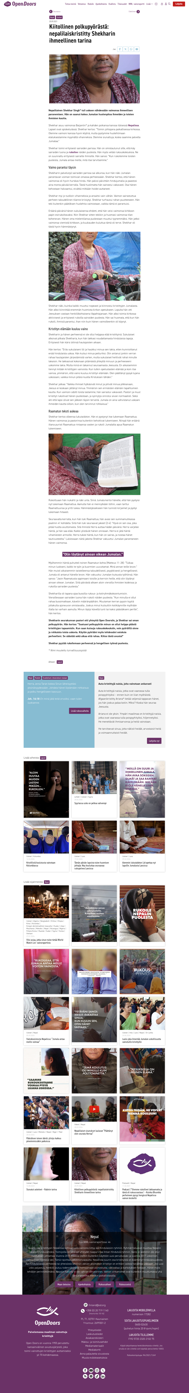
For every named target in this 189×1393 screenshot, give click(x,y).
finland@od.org (97, 1305)
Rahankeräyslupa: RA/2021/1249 (141, 1355)
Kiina (28, 924)
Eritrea (53, 921)
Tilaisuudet (122, 4)
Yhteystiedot (94, 1330)
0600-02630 (141, 1324)
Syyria (90, 797)
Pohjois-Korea (31, 931)
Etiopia (60, 921)
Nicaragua (54, 929)
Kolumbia (37, 856)
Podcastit (125, 1183)
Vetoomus (82, 4)
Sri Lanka (149, 1033)
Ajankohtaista (101, 4)
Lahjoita (178, 3)
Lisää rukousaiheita (80, 711)
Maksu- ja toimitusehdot (94, 1342)
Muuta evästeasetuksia (94, 1357)
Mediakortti (94, 1349)
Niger (55, 1132)
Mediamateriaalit (94, 1345)
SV (156, 4)
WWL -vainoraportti (137, 4)
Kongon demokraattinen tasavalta (39, 926)
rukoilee (73, 152)
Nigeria (62, 929)
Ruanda (41, 931)
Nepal (52, 17)
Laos (83, 856)
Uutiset (59, 17)
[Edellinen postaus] (138, 11)
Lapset (59, 662)
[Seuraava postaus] (50, 11)
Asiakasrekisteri (94, 1338)
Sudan (48, 931)
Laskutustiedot (94, 1334)
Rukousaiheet (105, 1284)
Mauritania (30, 929)
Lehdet (77, 797)
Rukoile (91, 4)
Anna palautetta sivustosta (94, 1353)
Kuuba (56, 926)
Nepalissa (133, 125)
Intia (131, 1033)
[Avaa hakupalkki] (169, 4)
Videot (76, 1124)
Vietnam (29, 934)
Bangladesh (44, 921)
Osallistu (112, 4)
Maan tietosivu (64, 1284)
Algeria (36, 921)
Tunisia (61, 931)
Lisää (150, 4)
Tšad (60, 1132)
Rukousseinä (125, 1284)
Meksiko (39, 929)
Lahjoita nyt (154, 741)
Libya (62, 926)
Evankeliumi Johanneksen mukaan (55, 678)
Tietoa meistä (70, 4)
